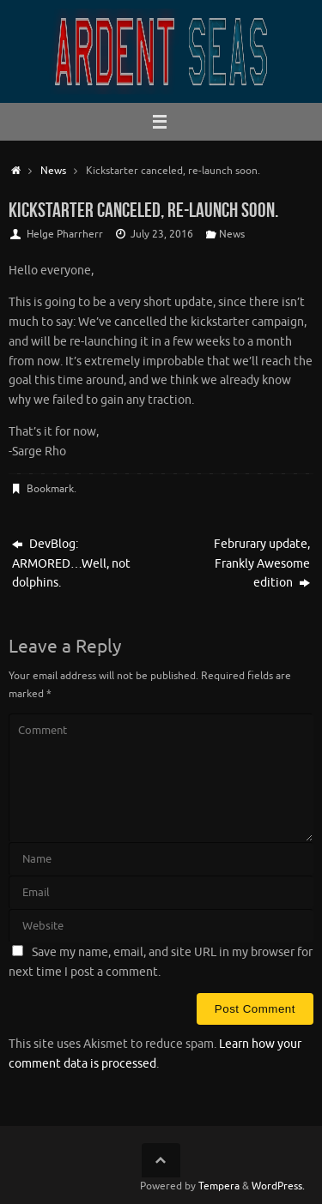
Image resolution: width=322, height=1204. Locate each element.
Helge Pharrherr (65, 234)
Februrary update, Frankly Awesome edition (262, 564)
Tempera (219, 1186)
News (53, 171)
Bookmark (50, 489)
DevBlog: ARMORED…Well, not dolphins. (71, 564)
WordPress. (278, 1186)
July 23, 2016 (162, 234)
